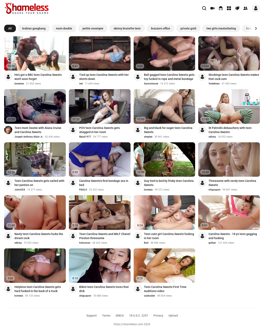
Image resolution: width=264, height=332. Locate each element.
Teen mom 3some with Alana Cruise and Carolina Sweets (37, 130)
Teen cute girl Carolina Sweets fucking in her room (169, 236)
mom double (64, 28)
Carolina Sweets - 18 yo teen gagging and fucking (233, 236)
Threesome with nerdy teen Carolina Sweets (232, 183)
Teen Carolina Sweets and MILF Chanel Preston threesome (104, 236)
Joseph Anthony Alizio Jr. (28, 137)
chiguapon (214, 189)
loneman (19, 83)
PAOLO (83, 189)
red (81, 83)
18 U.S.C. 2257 (138, 315)
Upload (173, 315)
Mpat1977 (85, 137)
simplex (148, 137)
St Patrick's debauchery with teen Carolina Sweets (230, 130)
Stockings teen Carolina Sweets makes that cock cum (234, 77)
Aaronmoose (151, 83)
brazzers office (160, 28)
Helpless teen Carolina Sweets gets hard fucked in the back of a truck (37, 289)
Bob (146, 243)
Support (91, 315)
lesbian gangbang (34, 28)
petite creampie (92, 28)
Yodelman (214, 83)
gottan (212, 243)
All (10, 28)
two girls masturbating (221, 28)
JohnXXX (19, 189)
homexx (148, 189)
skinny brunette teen (127, 28)
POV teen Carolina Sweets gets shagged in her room (99, 130)
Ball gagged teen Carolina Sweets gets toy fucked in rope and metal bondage (169, 77)
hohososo (84, 243)
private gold (188, 28)
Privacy (158, 315)
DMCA (120, 315)
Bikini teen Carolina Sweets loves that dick (104, 289)
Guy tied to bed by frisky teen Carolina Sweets (169, 183)
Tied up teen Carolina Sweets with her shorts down (104, 77)
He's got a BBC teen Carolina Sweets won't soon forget (38, 77)
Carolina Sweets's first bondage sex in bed (103, 183)
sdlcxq (212, 137)
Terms (106, 315)
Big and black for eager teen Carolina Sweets (168, 130)
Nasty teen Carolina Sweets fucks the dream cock (38, 236)
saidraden (149, 296)
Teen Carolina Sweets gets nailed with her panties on (39, 183)
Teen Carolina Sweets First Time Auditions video (165, 289)
